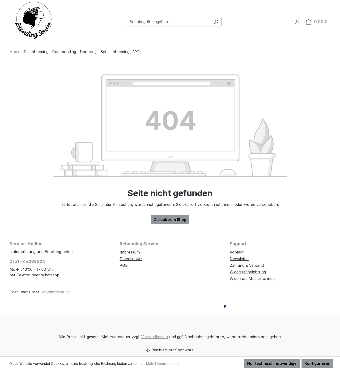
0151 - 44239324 (27, 261)
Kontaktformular (55, 292)
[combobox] (169, 21)
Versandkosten (154, 336)
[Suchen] (215, 21)
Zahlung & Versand (247, 265)
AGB (124, 265)
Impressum (130, 252)
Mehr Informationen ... (162, 364)
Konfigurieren (317, 363)
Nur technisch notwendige (272, 363)
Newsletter (239, 258)
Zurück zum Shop (170, 219)
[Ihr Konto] (297, 21)
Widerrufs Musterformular (253, 278)
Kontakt (236, 252)
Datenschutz (131, 258)
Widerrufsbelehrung (248, 272)
